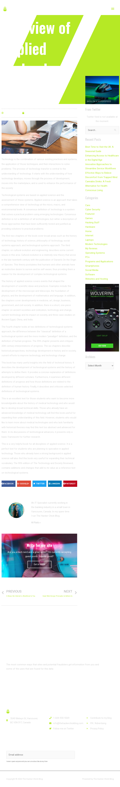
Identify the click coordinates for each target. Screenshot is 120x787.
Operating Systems (95, 250)
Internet (89, 233)
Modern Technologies (96, 242)
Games (89, 216)
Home (88, 229)
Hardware (90, 225)
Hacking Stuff (92, 220)
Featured (89, 212)
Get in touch (39, 564)
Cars (87, 203)
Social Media (91, 267)
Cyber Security (92, 208)
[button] (16, 680)
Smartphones (92, 263)
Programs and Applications (99, 259)
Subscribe (89, 754)
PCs (87, 254)
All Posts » (35, 523)
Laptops (89, 237)
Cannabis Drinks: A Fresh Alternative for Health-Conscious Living (102, 184)
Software (90, 271)
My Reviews (91, 246)
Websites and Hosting (96, 275)
